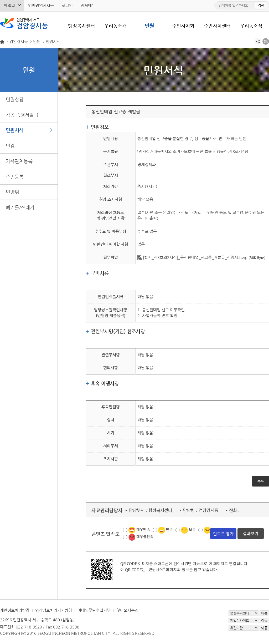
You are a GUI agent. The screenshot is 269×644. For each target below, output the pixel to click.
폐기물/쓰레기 (20, 207)
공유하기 (258, 41)
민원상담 (15, 99)
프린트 (265, 41)
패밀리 (9, 5)
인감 (10, 145)
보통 (192, 529)
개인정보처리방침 (14, 610)
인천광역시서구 (41, 5)
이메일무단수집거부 (94, 610)
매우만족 (143, 529)
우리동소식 (251, 25)
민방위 (12, 192)
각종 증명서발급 (22, 115)
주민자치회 (183, 25)
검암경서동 (32, 23)
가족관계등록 (19, 161)
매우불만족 (144, 536)
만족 (169, 529)
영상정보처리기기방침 (53, 610)
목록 (260, 481)
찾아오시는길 (127, 610)
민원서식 (15, 130)
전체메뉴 (88, 5)
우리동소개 (115, 25)
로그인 (67, 5)
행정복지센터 (81, 25)
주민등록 (15, 176)
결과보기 (250, 533)
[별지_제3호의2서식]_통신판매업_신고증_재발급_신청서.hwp (192, 257)
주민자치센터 (217, 25)
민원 (149, 25)
